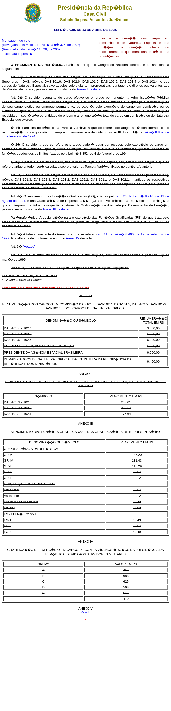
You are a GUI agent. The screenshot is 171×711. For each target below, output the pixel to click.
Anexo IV (72, 238)
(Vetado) (85, 612)
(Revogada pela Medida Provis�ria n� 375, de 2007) (41, 45)
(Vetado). (29, 246)
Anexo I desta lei (89, 89)
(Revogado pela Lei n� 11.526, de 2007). (32, 49)
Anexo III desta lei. (56, 209)
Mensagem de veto (16, 40)
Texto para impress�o (18, 54)
